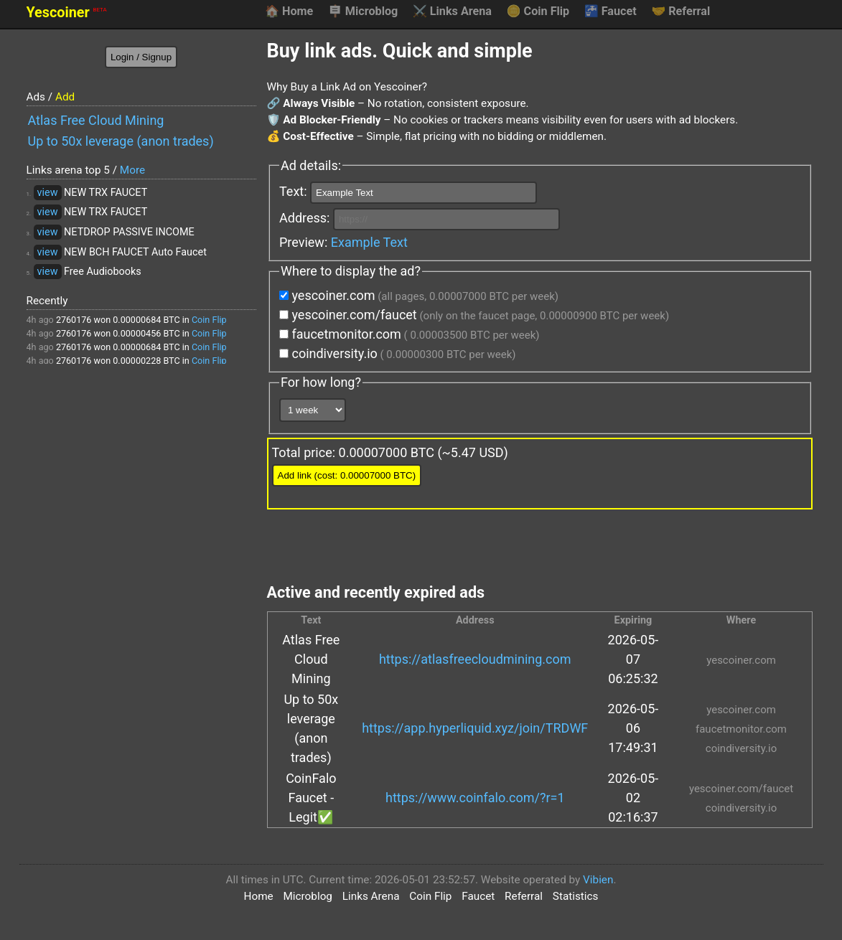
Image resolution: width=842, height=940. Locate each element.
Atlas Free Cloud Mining (96, 120)
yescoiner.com (418, 295)
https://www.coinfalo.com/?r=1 (475, 797)
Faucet (610, 11)
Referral (680, 11)
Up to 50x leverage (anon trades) (121, 141)
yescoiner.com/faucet (474, 314)
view (47, 193)
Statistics (576, 896)
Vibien (598, 879)
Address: (419, 219)
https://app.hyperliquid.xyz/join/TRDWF (475, 727)
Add (65, 96)
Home (289, 11)
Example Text (369, 242)
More (132, 170)
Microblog (363, 11)
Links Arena (452, 11)
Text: (408, 193)
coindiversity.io (397, 353)
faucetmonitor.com (409, 334)
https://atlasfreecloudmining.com (475, 659)
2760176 (74, 319)
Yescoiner (67, 12)
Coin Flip (538, 11)
